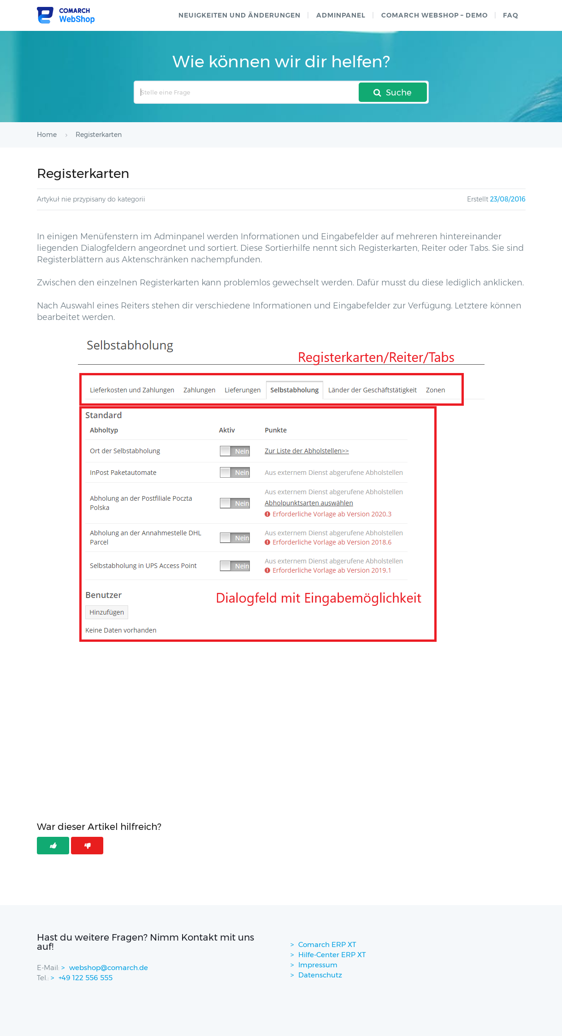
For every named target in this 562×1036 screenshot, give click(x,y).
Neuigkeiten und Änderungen (239, 15)
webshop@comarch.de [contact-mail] (108, 967)
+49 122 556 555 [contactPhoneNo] (85, 977)
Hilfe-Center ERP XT (332, 954)
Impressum (317, 964)
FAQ (510, 15)
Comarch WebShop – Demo (434, 15)
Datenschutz (320, 975)
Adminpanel (341, 15)
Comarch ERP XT (327, 944)
